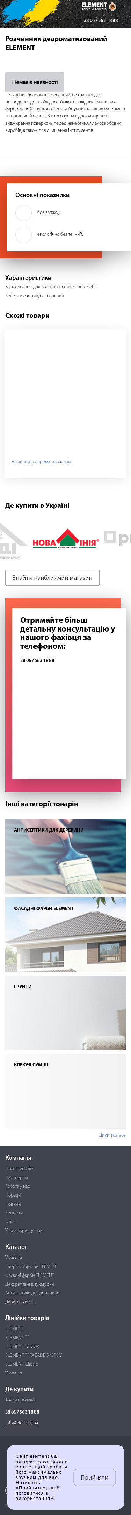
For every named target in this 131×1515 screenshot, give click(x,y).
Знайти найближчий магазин (52, 577)
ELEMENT (14, 1329)
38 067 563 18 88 (101, 20)
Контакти (14, 1213)
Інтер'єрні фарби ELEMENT (31, 1267)
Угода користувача (23, 1230)
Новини (13, 1204)
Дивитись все (112, 1135)
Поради (13, 1195)
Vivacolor (13, 1257)
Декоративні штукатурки (29, 1284)
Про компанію (19, 1169)
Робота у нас (17, 1186)
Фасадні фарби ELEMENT (29, 1275)
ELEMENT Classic (21, 1364)
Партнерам (16, 1177)
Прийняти (94, 1477)
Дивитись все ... (20, 1302)
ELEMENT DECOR (22, 1346)
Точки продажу (20, 1400)
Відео (10, 1222)
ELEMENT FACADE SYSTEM (34, 1355)
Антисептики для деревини (32, 1293)
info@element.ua (21, 1423)
